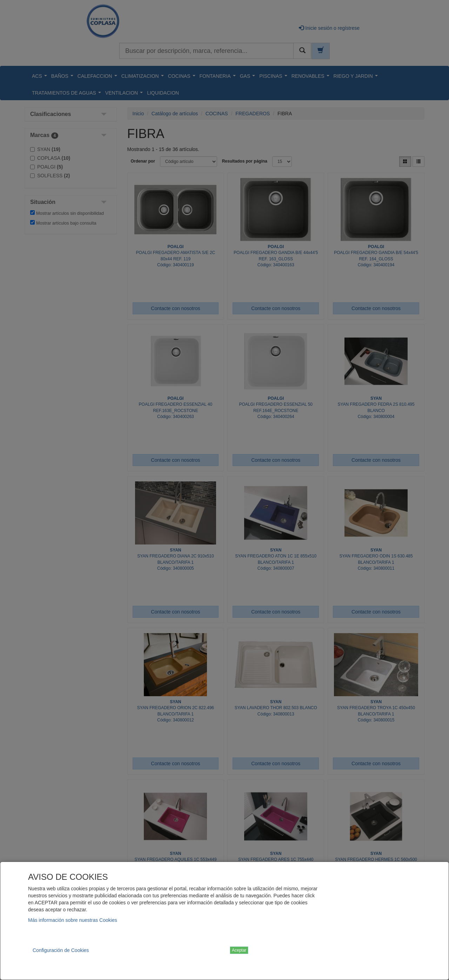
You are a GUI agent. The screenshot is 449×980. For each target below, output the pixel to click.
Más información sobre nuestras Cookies (72, 920)
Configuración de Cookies (61, 950)
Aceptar (239, 950)
